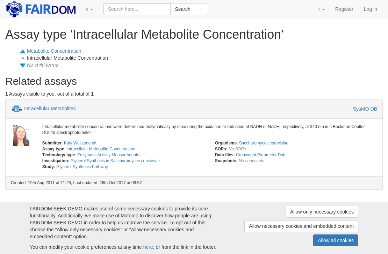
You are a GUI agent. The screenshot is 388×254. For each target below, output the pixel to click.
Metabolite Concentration (54, 51)
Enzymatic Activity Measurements (108, 154)
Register (344, 9)
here (148, 247)
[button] (89, 9)
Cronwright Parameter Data (261, 154)
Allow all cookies (336, 240)
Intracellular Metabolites (50, 108)
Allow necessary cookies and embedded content (301, 226)
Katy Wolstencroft (80, 143)
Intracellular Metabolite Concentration (100, 149)
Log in (370, 9)
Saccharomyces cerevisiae (263, 143)
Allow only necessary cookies (322, 212)
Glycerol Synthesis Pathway (82, 166)
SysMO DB (365, 109)
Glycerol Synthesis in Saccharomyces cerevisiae (115, 160)
